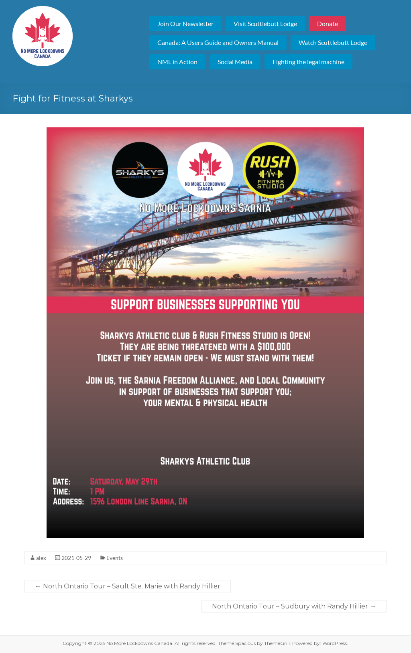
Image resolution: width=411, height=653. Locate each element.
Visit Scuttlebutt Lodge (265, 23)
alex (41, 557)
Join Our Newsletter (185, 23)
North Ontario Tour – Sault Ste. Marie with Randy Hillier (127, 586)
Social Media (235, 61)
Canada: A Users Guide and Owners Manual (218, 42)
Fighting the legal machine (308, 61)
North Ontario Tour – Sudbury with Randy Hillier (294, 606)
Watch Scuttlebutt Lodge (333, 42)
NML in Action (177, 61)
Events (114, 557)
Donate (327, 23)
